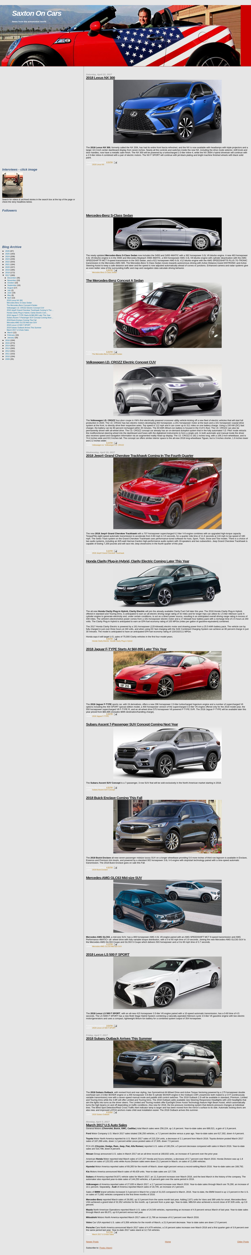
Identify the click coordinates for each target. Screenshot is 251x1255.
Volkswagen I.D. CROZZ (114, 445)
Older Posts (243, 1241)
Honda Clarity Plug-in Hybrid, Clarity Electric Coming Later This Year (137, 561)
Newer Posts (92, 1241)
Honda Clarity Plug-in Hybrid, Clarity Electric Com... (27, 313)
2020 (7, 267)
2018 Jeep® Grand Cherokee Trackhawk (108, 553)
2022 (7, 262)
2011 (7, 353)
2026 (7, 251)
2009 (7, 359)
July (9, 290)
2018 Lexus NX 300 (100, 78)
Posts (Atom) (106, 1248)
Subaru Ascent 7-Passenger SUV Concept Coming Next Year (132, 724)
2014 (7, 345)
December (12, 278)
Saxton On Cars (36, 13)
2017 (7, 275)
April (9, 298)
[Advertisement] (111, 192)
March (10, 332)
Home (168, 1241)
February (11, 335)
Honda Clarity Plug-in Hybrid (121, 641)
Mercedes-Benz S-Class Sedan (109, 215)
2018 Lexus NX (98, 164)
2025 (7, 254)
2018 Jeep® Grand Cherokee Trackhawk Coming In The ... (30, 310)
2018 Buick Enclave (100, 870)
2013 (7, 348)
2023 (7, 259)
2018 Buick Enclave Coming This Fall (114, 798)
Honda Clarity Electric (100, 641)
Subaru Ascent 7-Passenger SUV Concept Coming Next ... (30, 318)
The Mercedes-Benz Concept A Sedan (114, 280)
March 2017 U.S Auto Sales (106, 1125)
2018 (7, 272)
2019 (7, 270)
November (12, 280)
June (9, 293)
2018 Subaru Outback (100, 1114)
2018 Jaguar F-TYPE (100, 716)
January (11, 338)
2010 (7, 356)
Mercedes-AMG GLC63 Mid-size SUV (114, 878)
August (10, 288)
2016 (7, 340)
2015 (7, 343)
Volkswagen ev (98, 445)
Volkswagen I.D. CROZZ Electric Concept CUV (121, 362)
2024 (7, 256)
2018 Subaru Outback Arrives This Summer (119, 1038)
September (12, 285)
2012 (7, 351)
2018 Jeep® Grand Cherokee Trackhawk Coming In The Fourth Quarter (139, 456)
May (9, 295)
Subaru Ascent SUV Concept (103, 790)
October (11, 283)
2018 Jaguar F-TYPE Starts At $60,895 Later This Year (126, 649)
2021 (7, 264)
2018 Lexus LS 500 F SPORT (107, 954)
